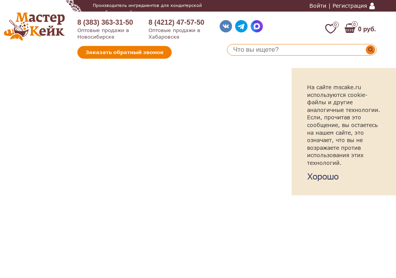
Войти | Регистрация (338, 5)
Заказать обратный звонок (124, 52)
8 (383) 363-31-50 (105, 22)
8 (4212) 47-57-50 (176, 22)
